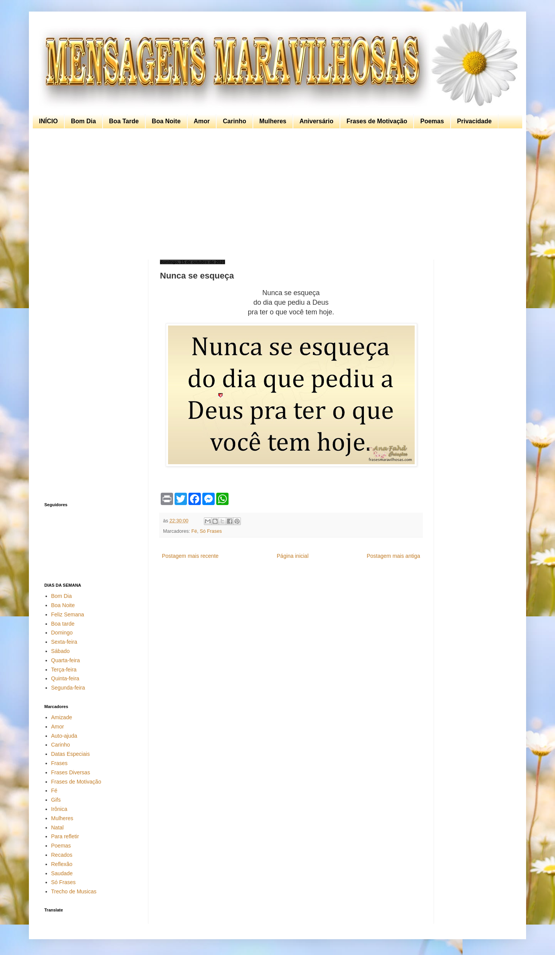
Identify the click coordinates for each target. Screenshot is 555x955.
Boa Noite (166, 121)
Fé (194, 531)
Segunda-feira (68, 688)
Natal (57, 827)
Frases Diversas (70, 772)
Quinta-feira (65, 678)
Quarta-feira (65, 660)
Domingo (62, 632)
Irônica (59, 809)
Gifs (56, 800)
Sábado (60, 651)
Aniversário (316, 121)
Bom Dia (83, 121)
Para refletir (65, 836)
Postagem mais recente (190, 556)
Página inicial (293, 556)
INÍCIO (48, 121)
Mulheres (272, 121)
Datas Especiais (70, 754)
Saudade (62, 873)
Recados (61, 855)
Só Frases (211, 531)
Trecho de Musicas (74, 891)
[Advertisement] (275, 194)
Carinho (234, 121)
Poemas (432, 121)
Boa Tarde (124, 121)
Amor (202, 121)
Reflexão (61, 864)
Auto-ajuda (64, 736)
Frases (59, 763)
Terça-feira (64, 669)
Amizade (61, 717)
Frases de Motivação (376, 121)
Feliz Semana (67, 614)
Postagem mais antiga (393, 556)
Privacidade (474, 121)
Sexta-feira (64, 642)
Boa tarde (63, 624)
